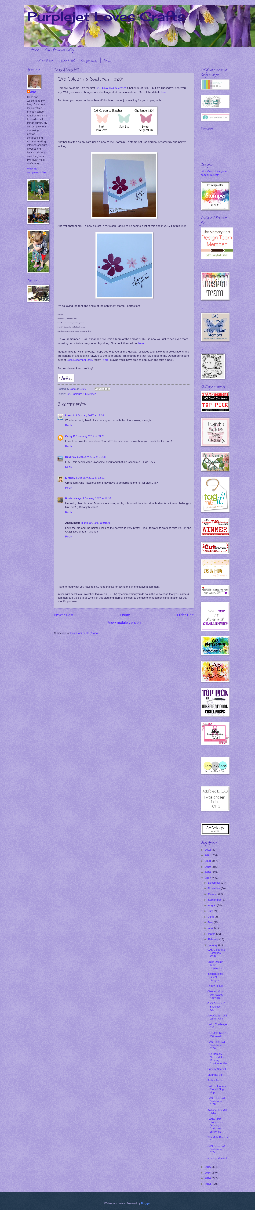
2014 (208, 1178)
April (211, 928)
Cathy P (70, 436)
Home (34, 50)
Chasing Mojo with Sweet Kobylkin (215, 994)
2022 (208, 849)
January (213, 945)
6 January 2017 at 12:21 (90, 477)
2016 (208, 1166)
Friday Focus (215, 985)
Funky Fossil (67, 60)
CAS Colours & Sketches (110, 88)
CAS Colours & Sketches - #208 (216, 953)
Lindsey (70, 477)
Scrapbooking (89, 60)
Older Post (185, 615)
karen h (70, 415)
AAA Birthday (43, 60)
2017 (208, 878)
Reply (68, 425)
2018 (208, 872)
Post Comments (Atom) (84, 633)
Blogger (145, 1203)
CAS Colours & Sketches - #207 (216, 1006)
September (215, 899)
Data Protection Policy (59, 50)
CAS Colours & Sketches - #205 (216, 1101)
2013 (208, 1183)
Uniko (107, 60)
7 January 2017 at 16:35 (97, 498)
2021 (208, 855)
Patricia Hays (73, 498)
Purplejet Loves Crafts (106, 16)
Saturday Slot (215, 1074)
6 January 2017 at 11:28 (91, 456)
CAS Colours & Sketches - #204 (216, 1149)
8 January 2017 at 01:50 (95, 522)
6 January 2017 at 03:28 (90, 436)
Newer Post (63, 615)
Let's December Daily (79, 359)
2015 (208, 1172)
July (210, 911)
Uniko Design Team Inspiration (215, 965)
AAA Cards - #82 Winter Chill (217, 1017)
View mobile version (124, 622)
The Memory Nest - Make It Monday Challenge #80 (217, 1058)
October (213, 894)
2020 (208, 861)
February (213, 939)
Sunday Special (216, 1069)
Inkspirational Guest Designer (215, 977)
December (214, 882)
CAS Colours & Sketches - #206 (216, 1045)
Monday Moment (217, 1158)
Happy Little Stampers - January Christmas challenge (215, 1125)
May (211, 922)
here (164, 92)
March (212, 933)
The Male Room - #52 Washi (217, 1035)
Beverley (70, 456)
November (214, 888)
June (211, 916)
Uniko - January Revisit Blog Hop (216, 1089)
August (212, 905)
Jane (33, 92)
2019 (208, 866)
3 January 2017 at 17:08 (90, 415)
